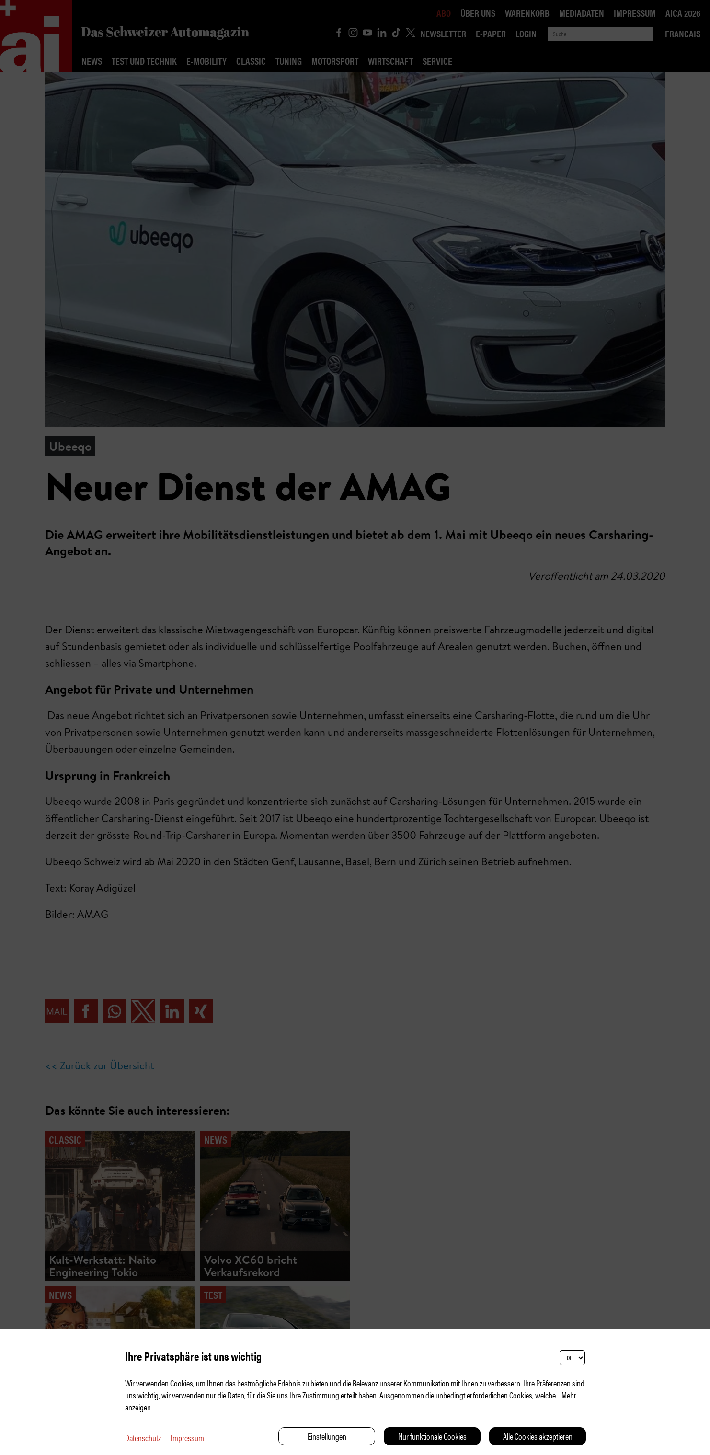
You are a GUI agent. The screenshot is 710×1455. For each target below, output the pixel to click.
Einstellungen (327, 1436)
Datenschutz (143, 1438)
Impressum (187, 1438)
